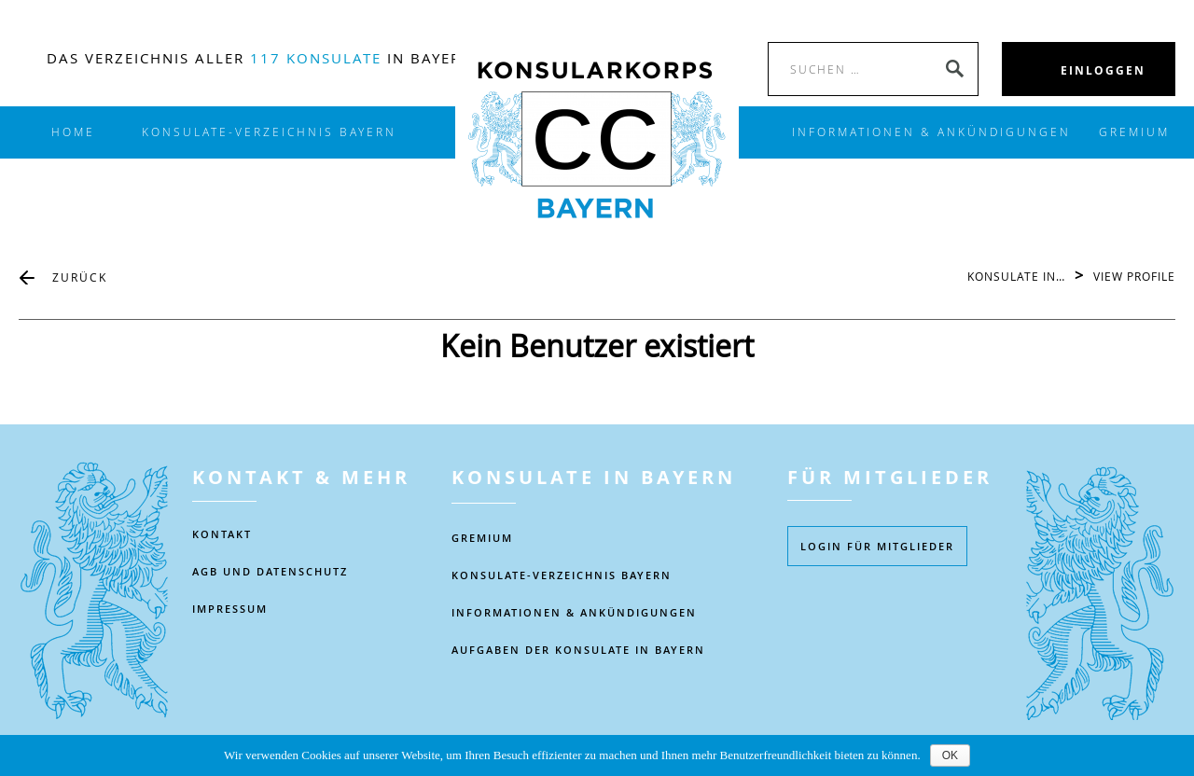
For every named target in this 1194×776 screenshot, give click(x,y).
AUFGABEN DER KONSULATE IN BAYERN (578, 650)
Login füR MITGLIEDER (877, 546)
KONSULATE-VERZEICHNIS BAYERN (269, 132)
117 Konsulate (316, 57)
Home (73, 132)
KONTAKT (222, 534)
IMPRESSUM (230, 609)
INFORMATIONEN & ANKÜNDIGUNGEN (931, 132)
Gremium (1134, 132)
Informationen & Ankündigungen (574, 612)
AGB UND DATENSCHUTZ (270, 571)
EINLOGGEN (1103, 70)
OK (950, 755)
